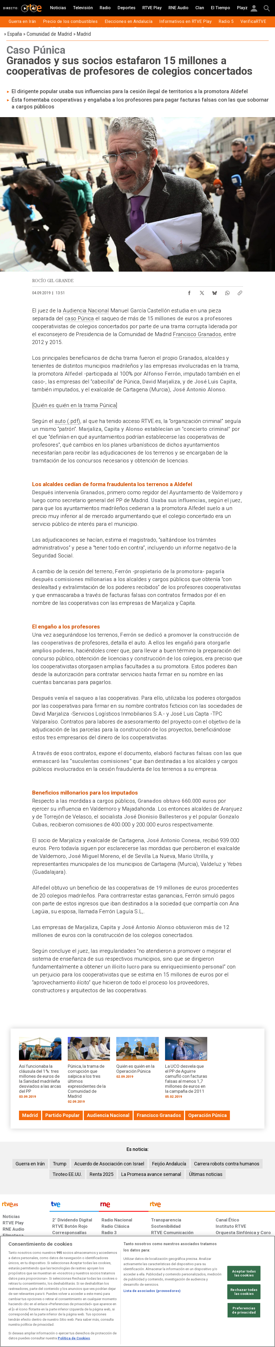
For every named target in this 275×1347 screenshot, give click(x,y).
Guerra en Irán (30, 1163)
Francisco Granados (197, 334)
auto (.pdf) (67, 421)
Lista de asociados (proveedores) (152, 1291)
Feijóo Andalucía (169, 1163)
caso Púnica (79, 318)
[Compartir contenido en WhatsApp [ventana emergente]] (227, 292)
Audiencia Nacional (86, 310)
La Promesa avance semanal (151, 1174)
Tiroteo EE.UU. (67, 1174)
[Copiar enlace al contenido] (240, 292)
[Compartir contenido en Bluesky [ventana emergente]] (214, 292)
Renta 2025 (101, 1174)
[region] (137, 1291)
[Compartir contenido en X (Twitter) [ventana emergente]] (202, 292)
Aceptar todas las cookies (244, 1273)
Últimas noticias (206, 1174)
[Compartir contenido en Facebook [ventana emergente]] (189, 292)
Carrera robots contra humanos (226, 1163)
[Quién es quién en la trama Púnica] (75, 405)
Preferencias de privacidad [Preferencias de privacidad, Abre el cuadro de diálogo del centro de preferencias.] (244, 1310)
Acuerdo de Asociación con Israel (109, 1163)
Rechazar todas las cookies (243, 1292)
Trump (59, 1163)
